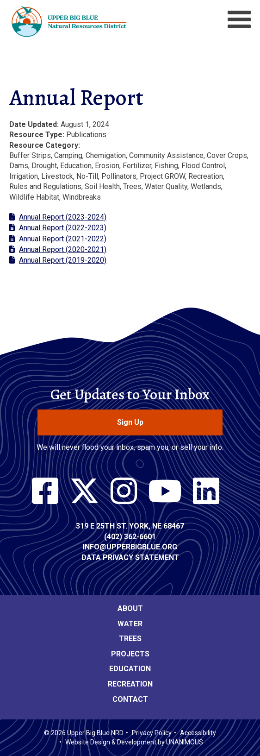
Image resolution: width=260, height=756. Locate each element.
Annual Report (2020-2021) (62, 249)
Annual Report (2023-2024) (62, 217)
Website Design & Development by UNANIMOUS (134, 742)
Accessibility (198, 733)
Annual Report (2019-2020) (62, 260)
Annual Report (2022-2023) (62, 227)
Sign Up (130, 422)
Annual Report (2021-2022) (62, 238)
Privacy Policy (152, 733)
